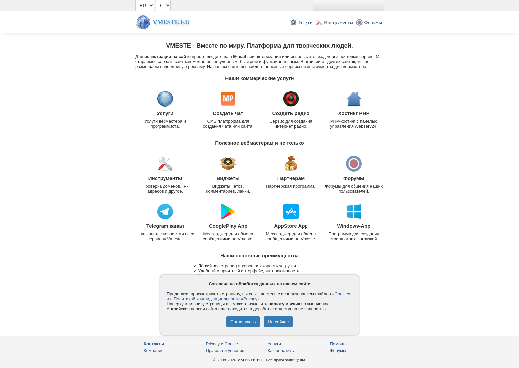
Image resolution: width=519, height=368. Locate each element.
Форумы (353, 178)
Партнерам (291, 178)
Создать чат (228, 113)
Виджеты (227, 178)
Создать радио (291, 113)
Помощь (338, 343)
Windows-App (353, 226)
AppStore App (291, 226)
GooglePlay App (228, 226)
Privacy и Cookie (222, 343)
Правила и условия (225, 350)
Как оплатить (281, 350)
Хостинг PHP (353, 113)
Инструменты (165, 178)
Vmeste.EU (171, 22)
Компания (154, 350)
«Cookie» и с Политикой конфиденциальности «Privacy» (258, 296)
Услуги (165, 113)
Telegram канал (165, 226)
